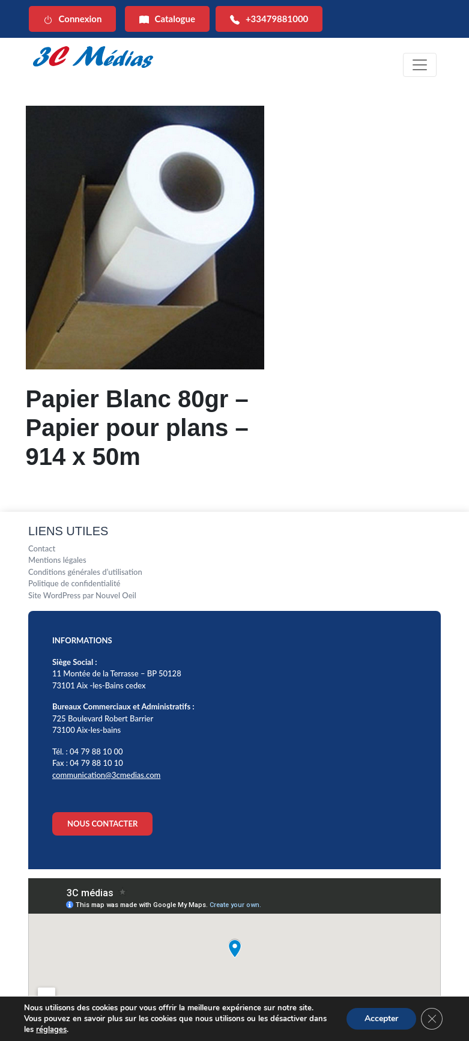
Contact (41, 548)
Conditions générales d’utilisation (85, 572)
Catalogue (167, 19)
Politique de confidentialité (74, 583)
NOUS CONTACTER (102, 823)
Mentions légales (57, 560)
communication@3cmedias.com (106, 775)
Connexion (72, 19)
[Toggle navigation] (420, 65)
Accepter (381, 1018)
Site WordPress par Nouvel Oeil (82, 595)
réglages (51, 1029)
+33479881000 (269, 19)
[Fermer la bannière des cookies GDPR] (432, 1019)
